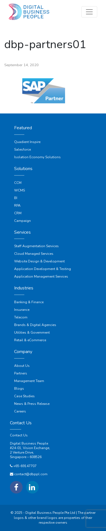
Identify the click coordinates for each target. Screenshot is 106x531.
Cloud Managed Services (33, 253)
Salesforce (22, 149)
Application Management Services (41, 276)
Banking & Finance (29, 302)
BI (15, 198)
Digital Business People (29, 443)
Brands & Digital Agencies (35, 325)
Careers (20, 411)
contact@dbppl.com (30, 474)
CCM (17, 182)
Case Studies (24, 396)
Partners (20, 373)
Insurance (21, 309)
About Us (22, 365)
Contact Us (19, 435)
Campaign (22, 220)
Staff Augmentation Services (36, 246)
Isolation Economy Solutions (37, 157)
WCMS (19, 190)
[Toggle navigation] (89, 11)
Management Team (29, 381)
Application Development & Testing (42, 269)
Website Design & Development (39, 261)
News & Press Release (31, 403)
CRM (17, 213)
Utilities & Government (32, 332)
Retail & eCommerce (30, 340)
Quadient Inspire (27, 142)
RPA (17, 205)
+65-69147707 (24, 466)
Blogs (19, 388)
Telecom (20, 317)
